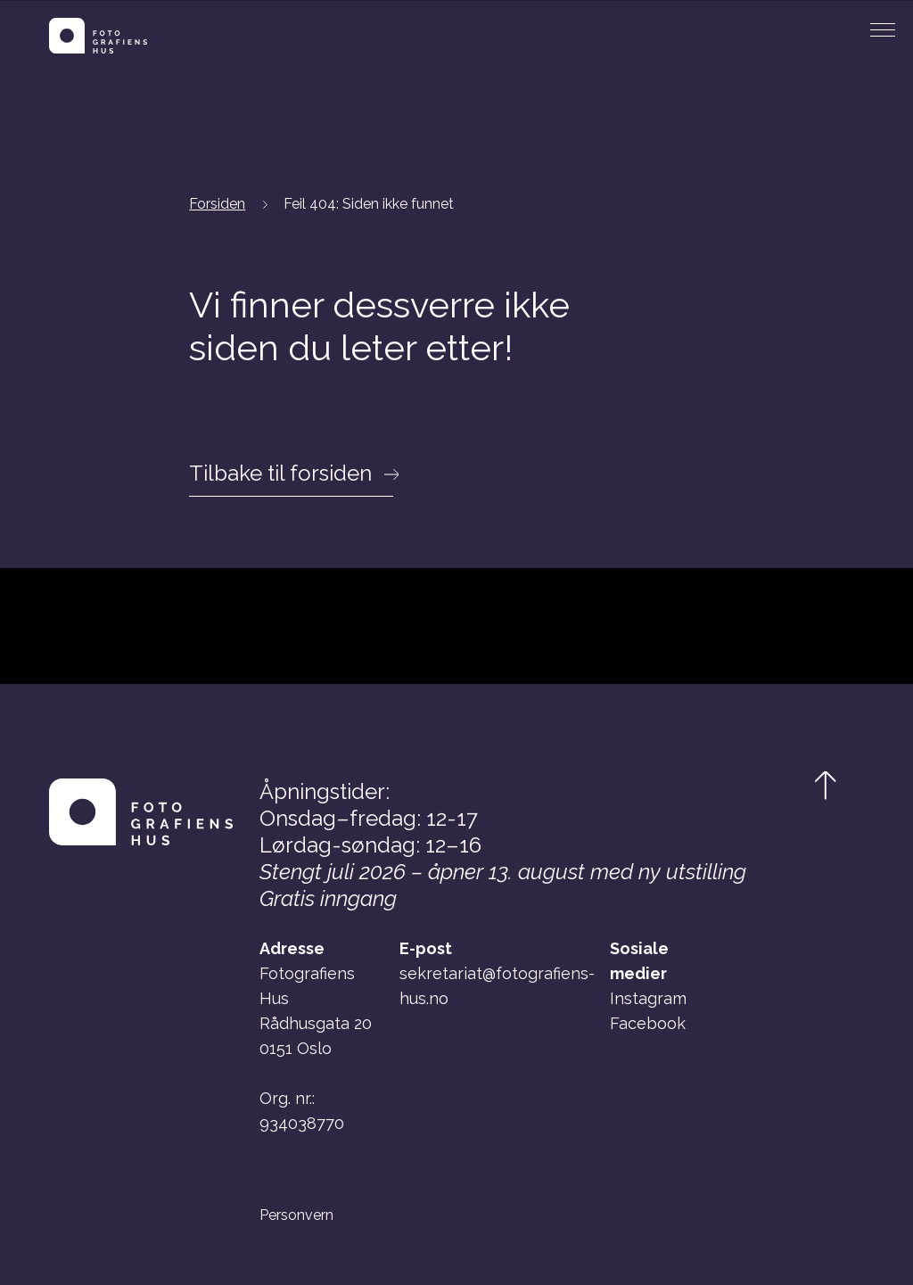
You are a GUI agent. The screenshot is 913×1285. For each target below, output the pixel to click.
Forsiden (217, 203)
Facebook (648, 1023)
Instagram (648, 998)
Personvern (296, 1215)
